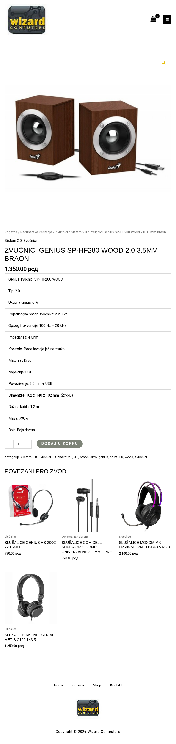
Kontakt (116, 685)
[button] (164, 63)
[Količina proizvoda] (18, 444)
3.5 (76, 457)
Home (58, 685)
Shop (97, 685)
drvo (93, 457)
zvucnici (141, 457)
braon (84, 457)
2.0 (70, 457)
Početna (11, 232)
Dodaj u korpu (59, 443)
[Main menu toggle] (167, 19)
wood (129, 457)
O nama (78, 685)
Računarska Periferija (36, 232)
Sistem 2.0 (79, 232)
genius (103, 457)
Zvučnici (61, 232)
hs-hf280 (116, 457)
